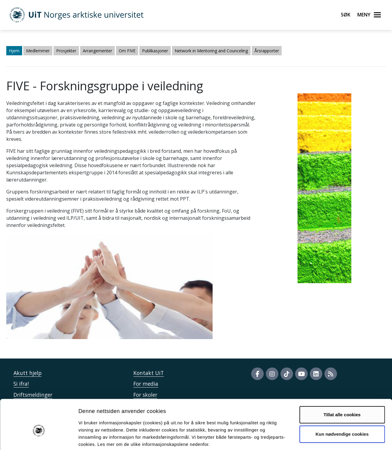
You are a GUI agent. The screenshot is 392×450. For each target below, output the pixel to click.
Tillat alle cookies (342, 384)
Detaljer (318, 438)
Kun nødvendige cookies (342, 403)
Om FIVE (127, 51)
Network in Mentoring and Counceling (211, 51)
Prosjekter (66, 51)
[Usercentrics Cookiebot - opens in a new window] (39, 438)
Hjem (14, 51)
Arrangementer (97, 51)
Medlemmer (38, 51)
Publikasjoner (155, 51)
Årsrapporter (266, 51)
